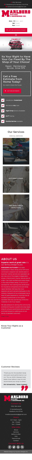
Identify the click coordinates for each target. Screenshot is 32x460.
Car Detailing (16, 235)
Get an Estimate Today (16, 30)
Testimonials (16, 438)
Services (16, 432)
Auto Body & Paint (16, 178)
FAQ (16, 436)
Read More (5, 316)
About (16, 430)
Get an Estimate (12, 91)
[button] (2, 43)
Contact (16, 440)
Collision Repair (16, 150)
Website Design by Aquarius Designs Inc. (16, 451)
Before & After (16, 434)
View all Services (16, 136)
